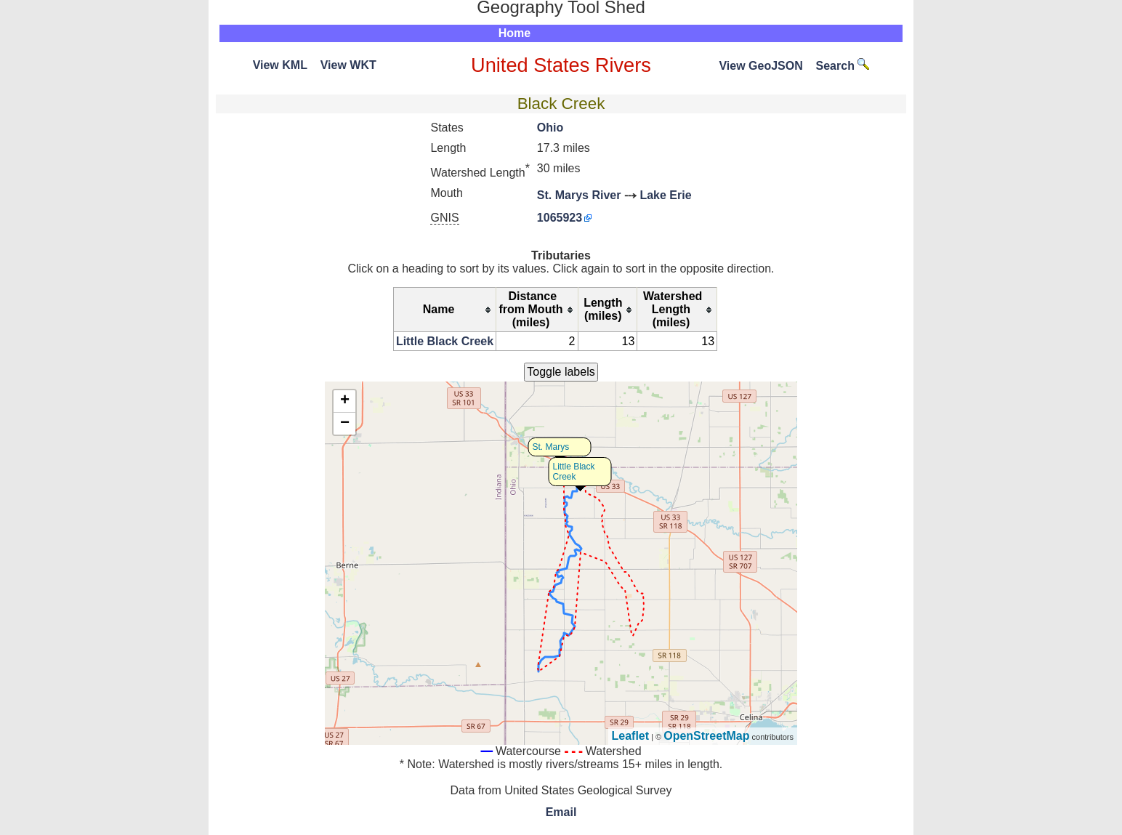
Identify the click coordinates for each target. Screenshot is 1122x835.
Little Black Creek (444, 341)
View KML (280, 65)
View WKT (348, 65)
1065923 (559, 217)
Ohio (550, 127)
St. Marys (551, 447)
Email (561, 812)
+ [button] (345, 401)
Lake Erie (665, 195)
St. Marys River (579, 195)
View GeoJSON (760, 66)
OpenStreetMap (706, 736)
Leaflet (631, 736)
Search (843, 66)
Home (514, 33)
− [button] (345, 424)
